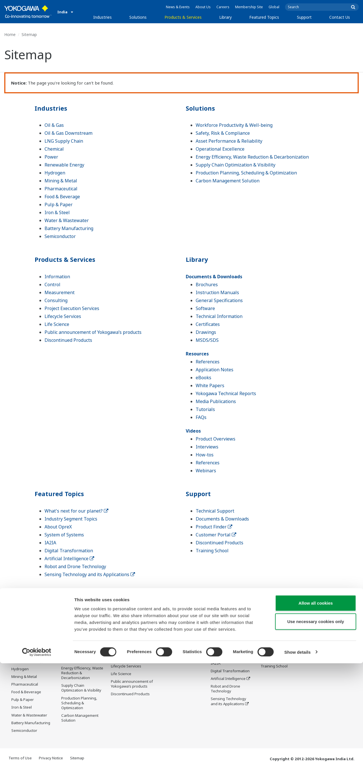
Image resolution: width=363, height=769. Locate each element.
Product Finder (214, 527)
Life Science (57, 324)
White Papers (210, 385)
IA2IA (50, 543)
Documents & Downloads (214, 276)
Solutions (138, 17)
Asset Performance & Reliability (229, 141)
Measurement (60, 292)
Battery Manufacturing (69, 228)
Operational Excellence (220, 149)
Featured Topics (264, 17)
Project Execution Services (72, 308)
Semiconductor (60, 236)
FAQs (201, 417)
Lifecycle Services (63, 316)
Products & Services (183, 17)
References (208, 362)
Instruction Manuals (217, 292)
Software (205, 308)
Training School (212, 550)
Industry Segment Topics (71, 519)
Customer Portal (216, 535)
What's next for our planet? (76, 511)
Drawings (206, 332)
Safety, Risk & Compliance (223, 133)
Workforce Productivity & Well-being (234, 125)
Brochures (207, 284)
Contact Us (339, 17)
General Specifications (219, 300)
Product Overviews (215, 439)
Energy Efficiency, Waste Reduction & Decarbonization (252, 157)
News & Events (178, 7)
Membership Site (249, 7)
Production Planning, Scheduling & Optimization (246, 173)
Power (51, 157)
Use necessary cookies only (315, 727)
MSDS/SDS (207, 340)
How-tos (205, 455)
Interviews (207, 447)
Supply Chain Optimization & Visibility (235, 165)
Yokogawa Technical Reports (226, 393)
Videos (193, 431)
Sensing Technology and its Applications (90, 574)
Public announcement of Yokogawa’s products (93, 332)
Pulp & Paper (59, 204)
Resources (197, 354)
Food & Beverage (62, 196)
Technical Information (219, 316)
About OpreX (58, 527)
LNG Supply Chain (64, 141)
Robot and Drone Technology (75, 566)
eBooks (203, 377)
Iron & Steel (57, 212)
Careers (222, 7)
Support (304, 17)
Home (10, 34)
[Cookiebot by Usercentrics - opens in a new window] (37, 758)
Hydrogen (55, 173)
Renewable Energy (64, 165)
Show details (297, 757)
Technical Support (215, 511)
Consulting (56, 300)
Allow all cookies (316, 708)
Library (225, 17)
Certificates (208, 324)
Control (52, 284)
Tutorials (205, 409)
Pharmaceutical (61, 189)
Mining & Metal (61, 181)
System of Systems (64, 535)
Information (57, 276)
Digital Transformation (69, 550)
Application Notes (214, 369)
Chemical (54, 149)
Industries (102, 17)
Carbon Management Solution (227, 181)
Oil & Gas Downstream (68, 133)
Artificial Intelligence (69, 558)
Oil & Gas (54, 125)
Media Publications (216, 401)
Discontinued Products (68, 340)
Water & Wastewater (67, 220)
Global (274, 7)
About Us (203, 7)
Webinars (206, 470)
